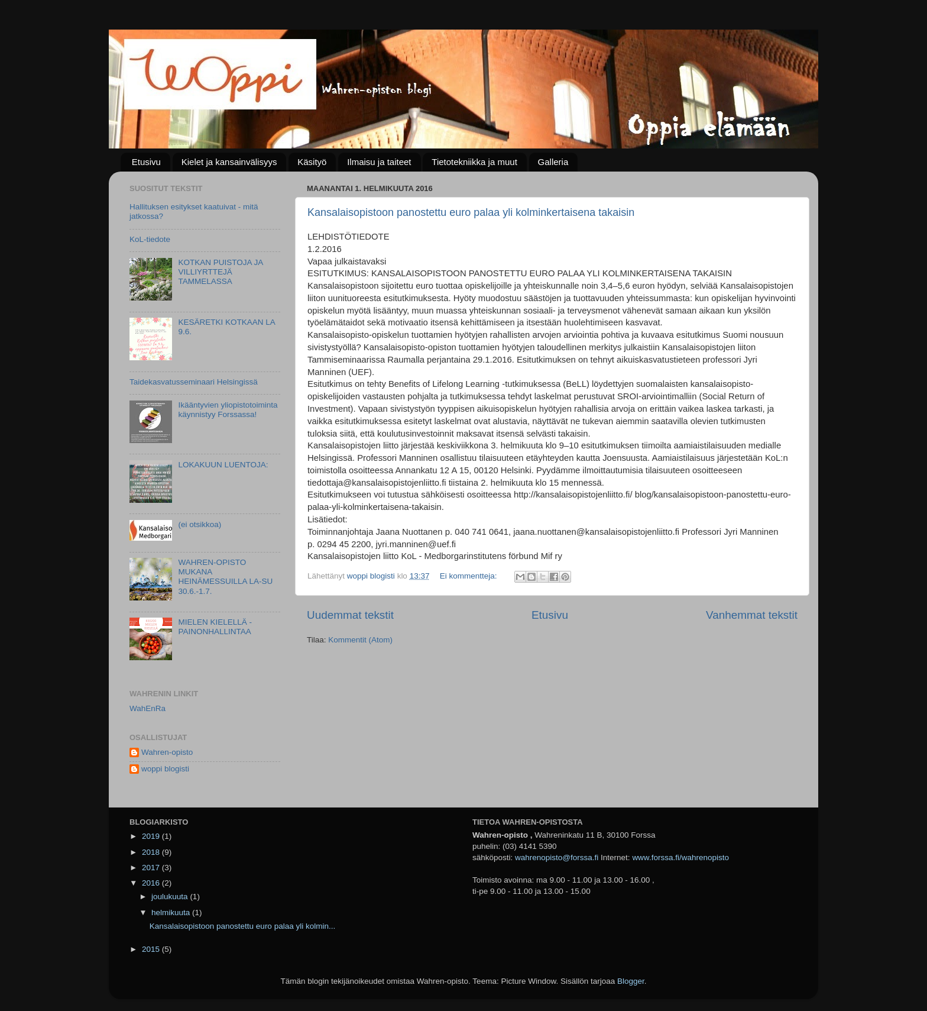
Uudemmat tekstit (350, 615)
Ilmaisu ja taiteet (379, 162)
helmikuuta (171, 912)
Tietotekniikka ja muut (474, 162)
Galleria (553, 162)
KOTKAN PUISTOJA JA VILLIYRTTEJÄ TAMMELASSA (220, 272)
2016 (152, 882)
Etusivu (146, 162)
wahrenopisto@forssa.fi (556, 857)
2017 (152, 867)
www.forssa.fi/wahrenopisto (680, 857)
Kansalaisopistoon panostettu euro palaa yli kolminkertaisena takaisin (470, 212)
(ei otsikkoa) (199, 524)
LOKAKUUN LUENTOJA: (223, 464)
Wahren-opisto (167, 752)
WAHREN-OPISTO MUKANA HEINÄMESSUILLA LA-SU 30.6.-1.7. (225, 577)
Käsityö (311, 162)
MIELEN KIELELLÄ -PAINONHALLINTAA (215, 627)
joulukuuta (170, 896)
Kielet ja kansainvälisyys (229, 162)
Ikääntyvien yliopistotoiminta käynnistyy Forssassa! (227, 409)
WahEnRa (147, 708)
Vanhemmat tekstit (752, 615)
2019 (152, 836)
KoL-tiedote (149, 239)
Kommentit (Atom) (360, 639)
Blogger (630, 981)
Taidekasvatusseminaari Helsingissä (193, 381)
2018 (152, 852)
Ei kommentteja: (470, 575)
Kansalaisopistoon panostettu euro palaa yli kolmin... (242, 926)
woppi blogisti (165, 768)
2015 (152, 949)
